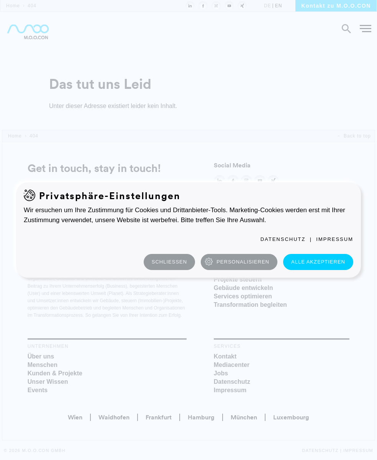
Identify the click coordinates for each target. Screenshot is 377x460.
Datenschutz (283, 239)
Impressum (334, 239)
